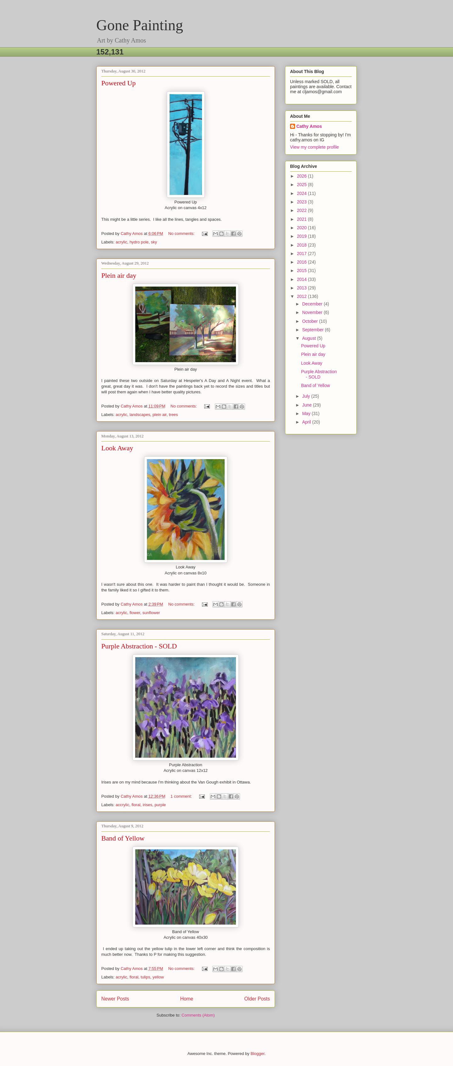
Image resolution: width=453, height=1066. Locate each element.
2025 (302, 184)
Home (186, 998)
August (309, 338)
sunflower (151, 612)
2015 (302, 270)
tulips (145, 977)
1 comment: (182, 796)
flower (135, 612)
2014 (302, 279)
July (306, 396)
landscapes (140, 414)
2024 (302, 193)
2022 (302, 210)
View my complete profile (314, 147)
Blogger (257, 1053)
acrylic (121, 242)
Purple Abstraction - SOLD (139, 646)
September (313, 329)
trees (173, 414)
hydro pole (139, 242)
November (312, 312)
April (307, 422)
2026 (302, 176)
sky (154, 242)
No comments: (182, 233)
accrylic (122, 804)
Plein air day (118, 275)
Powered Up (118, 83)
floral (135, 804)
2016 (302, 262)
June (307, 405)
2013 (302, 287)
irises (147, 804)
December (312, 303)
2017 (302, 253)
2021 (302, 219)
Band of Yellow (123, 838)
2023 (302, 201)
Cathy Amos (309, 126)
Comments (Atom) (198, 1015)
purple (160, 804)
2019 (302, 236)
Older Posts (257, 998)
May (306, 413)
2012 (302, 296)
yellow (158, 977)
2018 (302, 245)
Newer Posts (115, 998)
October (310, 321)
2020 (302, 227)
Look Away (117, 448)
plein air (160, 414)
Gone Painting (139, 25)
